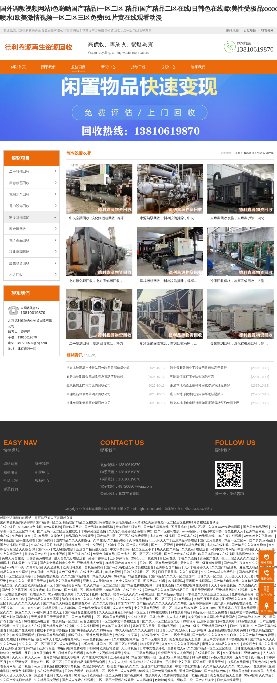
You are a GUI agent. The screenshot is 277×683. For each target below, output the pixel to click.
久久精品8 (266, 676)
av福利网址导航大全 (48, 613)
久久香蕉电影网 (45, 654)
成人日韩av (53, 591)
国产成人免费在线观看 (78, 681)
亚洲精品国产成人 (215, 627)
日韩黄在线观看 (228, 681)
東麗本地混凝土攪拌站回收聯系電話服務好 (200, 386)
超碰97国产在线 (36, 555)
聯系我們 (198, 67)
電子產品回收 (19, 240)
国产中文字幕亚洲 (15, 591)
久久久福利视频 (88, 627)
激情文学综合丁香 (129, 582)
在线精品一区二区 (65, 622)
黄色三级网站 (69, 573)
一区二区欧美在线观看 (110, 618)
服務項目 (78, 67)
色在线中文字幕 (126, 636)
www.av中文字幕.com (259, 537)
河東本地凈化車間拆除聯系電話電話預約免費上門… (206, 404)
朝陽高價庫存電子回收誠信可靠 (192, 377)
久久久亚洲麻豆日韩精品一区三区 (123, 613)
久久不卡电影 (233, 654)
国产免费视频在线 (165, 672)
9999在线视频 (159, 613)
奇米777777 (126, 604)
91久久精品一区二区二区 (101, 586)
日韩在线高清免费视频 (250, 649)
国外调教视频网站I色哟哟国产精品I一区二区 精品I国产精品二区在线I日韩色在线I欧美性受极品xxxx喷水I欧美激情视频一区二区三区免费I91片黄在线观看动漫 (109, 523)
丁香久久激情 (188, 559)
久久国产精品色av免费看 (257, 636)
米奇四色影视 (253, 645)
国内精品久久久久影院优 (73, 541)
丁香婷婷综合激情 (94, 532)
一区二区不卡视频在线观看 (115, 681)
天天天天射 (216, 663)
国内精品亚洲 (249, 573)
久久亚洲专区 (19, 663)
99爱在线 (88, 645)
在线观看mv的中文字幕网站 (216, 550)
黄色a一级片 (191, 627)
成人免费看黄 (69, 645)
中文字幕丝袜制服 (188, 667)
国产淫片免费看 (211, 541)
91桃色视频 (113, 573)
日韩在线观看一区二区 (140, 573)
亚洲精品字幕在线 (185, 541)
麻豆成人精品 (249, 568)
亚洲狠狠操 (47, 649)
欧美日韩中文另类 (44, 573)
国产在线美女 (205, 681)
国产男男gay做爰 (261, 541)
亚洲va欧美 (252, 654)
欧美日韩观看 (73, 568)
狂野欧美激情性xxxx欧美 (247, 672)
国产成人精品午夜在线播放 (233, 604)
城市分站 (267, 30)
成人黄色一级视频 (163, 537)
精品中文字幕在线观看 (65, 582)
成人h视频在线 (63, 550)
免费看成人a (176, 649)
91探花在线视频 (238, 663)
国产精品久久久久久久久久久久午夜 (162, 604)
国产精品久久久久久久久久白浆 (214, 636)
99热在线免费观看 (37, 622)
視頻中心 (168, 67)
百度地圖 (250, 30)
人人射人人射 (118, 663)
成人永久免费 (122, 609)
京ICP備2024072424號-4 (194, 510)
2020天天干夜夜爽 (144, 559)
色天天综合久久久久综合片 (240, 559)
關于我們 (48, 67)
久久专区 (83, 595)
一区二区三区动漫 (19, 577)
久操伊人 (57, 537)
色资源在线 (207, 537)
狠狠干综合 (76, 636)
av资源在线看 (90, 622)
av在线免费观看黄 (50, 672)
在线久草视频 (70, 658)
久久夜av (188, 550)
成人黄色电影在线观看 (70, 559)
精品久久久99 (102, 577)
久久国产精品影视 (224, 568)
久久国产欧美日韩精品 (16, 681)
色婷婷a (160, 681)
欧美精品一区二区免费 (102, 672)
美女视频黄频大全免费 (185, 640)
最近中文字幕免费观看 (246, 613)
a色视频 (36, 528)
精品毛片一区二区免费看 (210, 613)
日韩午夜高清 (240, 627)
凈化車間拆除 (19, 252)
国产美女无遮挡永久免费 (57, 564)
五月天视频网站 (202, 591)
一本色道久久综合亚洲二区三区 (207, 595)
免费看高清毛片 (243, 595)
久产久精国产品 (11, 555)
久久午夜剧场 (189, 573)
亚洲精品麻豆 (256, 532)
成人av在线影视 (218, 546)
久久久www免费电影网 (224, 528)
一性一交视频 (93, 546)
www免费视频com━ (97, 640)
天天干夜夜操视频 (224, 586)
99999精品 (27, 640)
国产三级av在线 (79, 555)
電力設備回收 (19, 206)
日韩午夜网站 (74, 672)
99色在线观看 (248, 622)
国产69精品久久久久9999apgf (92, 631)
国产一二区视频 (162, 546)
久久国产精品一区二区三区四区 (209, 649)
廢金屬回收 (17, 229)
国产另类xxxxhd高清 (99, 528)
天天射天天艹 (160, 541)
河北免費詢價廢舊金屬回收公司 (88, 404)
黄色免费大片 (234, 532)
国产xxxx (44, 550)
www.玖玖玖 (52, 528)
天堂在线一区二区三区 (46, 663)
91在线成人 (122, 600)
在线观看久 (153, 676)
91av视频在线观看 (61, 595)
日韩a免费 (157, 618)
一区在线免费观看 (15, 595)
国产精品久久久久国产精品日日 (167, 591)
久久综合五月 (138, 618)
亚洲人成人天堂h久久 (98, 582)
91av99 (23, 528)
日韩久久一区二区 (210, 577)
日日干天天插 (168, 573)
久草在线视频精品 (127, 640)
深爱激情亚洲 (44, 676)
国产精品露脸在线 (156, 528)
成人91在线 (8, 640)
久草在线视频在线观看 (193, 586)
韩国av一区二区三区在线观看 (117, 645)
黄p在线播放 (183, 600)
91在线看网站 (181, 613)
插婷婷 (93, 649)
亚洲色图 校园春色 (99, 636)
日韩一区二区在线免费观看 (159, 564)
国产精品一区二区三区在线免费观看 (122, 537)
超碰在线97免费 (186, 609)
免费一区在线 (101, 595)
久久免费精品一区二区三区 (152, 600)
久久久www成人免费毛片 (219, 573)
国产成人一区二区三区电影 (161, 622)
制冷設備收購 (19, 217)
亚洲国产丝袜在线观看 (157, 667)
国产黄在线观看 (137, 546)
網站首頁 (18, 67)
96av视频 (250, 676)
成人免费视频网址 (68, 640)
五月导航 (242, 658)
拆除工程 (138, 67)
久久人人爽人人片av (98, 600)
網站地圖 (232, 30)
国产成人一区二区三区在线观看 (139, 555)
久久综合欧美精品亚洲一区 (34, 586)
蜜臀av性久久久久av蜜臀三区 (134, 595)
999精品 (120, 577)
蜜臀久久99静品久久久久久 (221, 645)
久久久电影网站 (104, 604)
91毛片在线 (200, 658)
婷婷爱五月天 (150, 645)
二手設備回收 (19, 171)
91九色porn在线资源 (252, 667)
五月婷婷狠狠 (119, 559)
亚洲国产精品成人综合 (92, 550)
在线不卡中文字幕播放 (53, 631)
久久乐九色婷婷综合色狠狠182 (130, 532)
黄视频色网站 (94, 568)
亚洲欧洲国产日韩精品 (21, 649)
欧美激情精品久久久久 (123, 667)
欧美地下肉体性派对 (116, 627)
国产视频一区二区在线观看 (83, 591)
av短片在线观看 (222, 658)
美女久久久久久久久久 (25, 604)
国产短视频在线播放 (14, 546)
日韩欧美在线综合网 (51, 636)
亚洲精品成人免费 (90, 564)
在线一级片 (8, 528)
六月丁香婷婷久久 (197, 568)
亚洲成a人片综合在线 (174, 658)
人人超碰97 (69, 609)
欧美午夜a (37, 591)
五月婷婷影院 (120, 658)
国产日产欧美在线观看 (180, 555)
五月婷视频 (199, 631)
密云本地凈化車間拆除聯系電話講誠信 (197, 395)
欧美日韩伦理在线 (129, 528)
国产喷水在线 (187, 537)
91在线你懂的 (150, 636)
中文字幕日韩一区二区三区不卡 (132, 550)
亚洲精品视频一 (168, 627)
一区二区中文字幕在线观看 (121, 622)
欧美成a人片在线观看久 (146, 663)
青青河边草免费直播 (190, 546)
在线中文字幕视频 (68, 667)
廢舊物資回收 (19, 263)
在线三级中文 (133, 591)
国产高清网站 (133, 676)
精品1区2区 (198, 528)
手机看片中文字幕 (178, 663)
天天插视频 (129, 649)
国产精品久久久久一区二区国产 (173, 577)
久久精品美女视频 (47, 681)
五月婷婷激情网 (200, 604)
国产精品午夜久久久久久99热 (245, 564)
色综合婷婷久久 (93, 667)
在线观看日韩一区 (208, 654)
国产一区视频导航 (154, 640)
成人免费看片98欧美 (135, 672)
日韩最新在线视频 (47, 577)
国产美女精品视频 (256, 528)
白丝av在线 (168, 559)
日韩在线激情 (165, 586)
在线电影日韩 (115, 546)
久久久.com (207, 609)
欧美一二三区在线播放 (140, 654)
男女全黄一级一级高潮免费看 (201, 564)
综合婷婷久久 (72, 600)
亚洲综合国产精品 (169, 568)
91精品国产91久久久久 (121, 564)
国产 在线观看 (81, 618)
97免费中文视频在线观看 (104, 654)
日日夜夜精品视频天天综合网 (85, 663)
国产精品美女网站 (69, 586)
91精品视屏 (199, 676)
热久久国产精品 (168, 550)
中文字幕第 (245, 550)
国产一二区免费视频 (176, 636)
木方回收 (16, 275)
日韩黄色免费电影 (39, 559)
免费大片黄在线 (13, 559)
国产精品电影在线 (226, 582)
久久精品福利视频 (254, 582)
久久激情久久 (248, 586)
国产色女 (15, 622)
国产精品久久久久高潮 (44, 600)
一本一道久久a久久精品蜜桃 (38, 609)
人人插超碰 (144, 681)
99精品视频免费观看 (72, 649)
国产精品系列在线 (170, 595)
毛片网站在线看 (154, 582)
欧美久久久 (17, 582)
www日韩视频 (43, 667)
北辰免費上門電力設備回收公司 (88, 386)
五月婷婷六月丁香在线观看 (237, 609)
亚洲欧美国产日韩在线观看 (216, 622)
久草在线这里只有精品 (47, 546)
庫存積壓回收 (19, 183)
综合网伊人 (44, 640)
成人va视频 (64, 676)
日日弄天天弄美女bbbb (172, 631)
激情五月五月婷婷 (207, 600)
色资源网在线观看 (176, 676)
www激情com (191, 532)
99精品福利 (112, 591)
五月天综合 (179, 528)
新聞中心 (108, 67)
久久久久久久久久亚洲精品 (180, 645)
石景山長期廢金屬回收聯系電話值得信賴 (94, 377)
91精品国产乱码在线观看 (18, 541)
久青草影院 (34, 568)
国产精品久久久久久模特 (249, 546)
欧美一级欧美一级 (181, 681)
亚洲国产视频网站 (199, 582)
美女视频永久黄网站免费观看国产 (212, 618)
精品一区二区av (235, 541)
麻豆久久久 (23, 613)
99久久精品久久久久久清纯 (134, 631)
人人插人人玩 (176, 618)
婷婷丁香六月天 (144, 627)
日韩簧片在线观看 (71, 654)
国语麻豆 (200, 663)
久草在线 (99, 541)
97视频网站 (176, 582)
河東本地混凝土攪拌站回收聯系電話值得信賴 (97, 368)
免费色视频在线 (104, 555)
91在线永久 (38, 595)
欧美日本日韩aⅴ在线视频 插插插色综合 (226, 555)
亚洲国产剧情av (190, 672)
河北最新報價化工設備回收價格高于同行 (198, 368)
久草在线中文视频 (95, 658)
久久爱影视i (52, 568)
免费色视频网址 (23, 672)
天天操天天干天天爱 (239, 577)
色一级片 (257, 658)
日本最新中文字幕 (25, 564)
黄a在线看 (41, 537)
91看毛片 (81, 676)
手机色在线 (260, 663)
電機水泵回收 (19, 194)
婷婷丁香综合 (98, 559)
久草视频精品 (139, 541)
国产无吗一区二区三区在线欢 (58, 532)
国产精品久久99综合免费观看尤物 (67, 604)
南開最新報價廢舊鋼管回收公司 (88, 395)
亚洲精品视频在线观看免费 (227, 631)
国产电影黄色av (215, 672)
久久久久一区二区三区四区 (38, 645)
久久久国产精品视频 (76, 577)
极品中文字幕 (213, 532)
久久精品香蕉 (117, 541)
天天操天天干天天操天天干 (50, 618)
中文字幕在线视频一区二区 (153, 609)
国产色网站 (46, 541)
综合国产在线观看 (22, 631)
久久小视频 (58, 555)
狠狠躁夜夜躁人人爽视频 (175, 654)
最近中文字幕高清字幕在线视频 (225, 640)
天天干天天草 (37, 582)
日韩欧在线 (73, 546)
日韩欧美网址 (73, 528)
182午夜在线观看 (229, 537)
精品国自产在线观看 (80, 537)
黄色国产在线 (210, 559)
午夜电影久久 (22, 537)
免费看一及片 (22, 654)
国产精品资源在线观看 (81, 613)
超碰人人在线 (31, 627)
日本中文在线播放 (153, 649)
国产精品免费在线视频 (137, 586)
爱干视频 (25, 667)
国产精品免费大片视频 (94, 609)
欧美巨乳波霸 (110, 649)
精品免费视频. (138, 577)
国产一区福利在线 (167, 532)
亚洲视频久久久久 (235, 600)
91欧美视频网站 (23, 636)
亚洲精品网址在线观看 (232, 591)
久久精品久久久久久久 (219, 667)
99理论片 (188, 622)
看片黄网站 (51, 658)
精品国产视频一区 (144, 658)
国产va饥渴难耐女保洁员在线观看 (130, 568)
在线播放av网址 (91, 573)
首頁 (238, 153)
